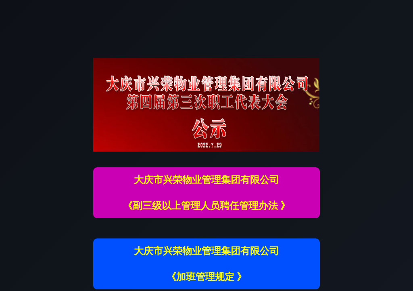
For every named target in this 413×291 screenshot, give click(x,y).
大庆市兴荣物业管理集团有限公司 (206, 179)
